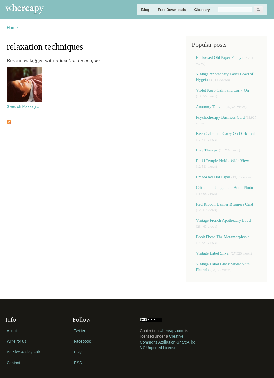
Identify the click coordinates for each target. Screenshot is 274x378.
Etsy (78, 352)
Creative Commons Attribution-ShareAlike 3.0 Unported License (167, 342)
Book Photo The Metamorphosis (222, 237)
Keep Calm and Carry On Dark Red (225, 133)
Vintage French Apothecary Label (224, 220)
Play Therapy (207, 150)
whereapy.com (172, 331)
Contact (13, 363)
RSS (78, 363)
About (12, 331)
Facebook (82, 341)
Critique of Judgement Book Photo (224, 187)
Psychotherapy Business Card (220, 117)
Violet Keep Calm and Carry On (222, 90)
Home (12, 27)
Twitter (79, 331)
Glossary (202, 10)
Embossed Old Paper (213, 177)
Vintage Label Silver (213, 253)
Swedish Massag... (23, 106)
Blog (145, 10)
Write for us (16, 341)
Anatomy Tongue (210, 106)
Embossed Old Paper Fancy (219, 57)
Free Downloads (172, 10)
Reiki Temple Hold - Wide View (222, 160)
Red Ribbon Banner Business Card (224, 204)
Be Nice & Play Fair (23, 352)
